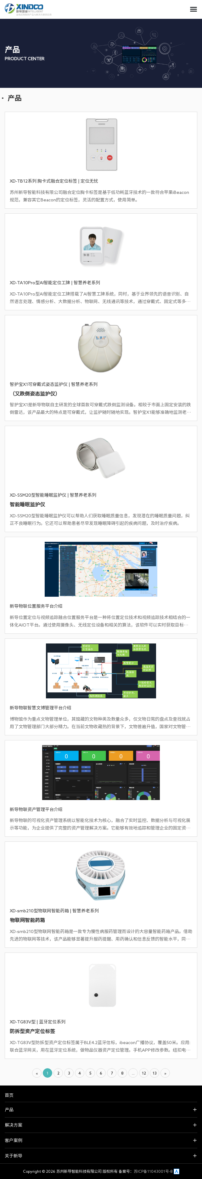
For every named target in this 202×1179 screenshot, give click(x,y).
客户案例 (13, 1140)
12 (144, 1073)
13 (155, 1073)
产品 (9, 1109)
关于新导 (13, 1156)
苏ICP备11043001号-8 (153, 1171)
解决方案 (13, 1125)
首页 (9, 1095)
